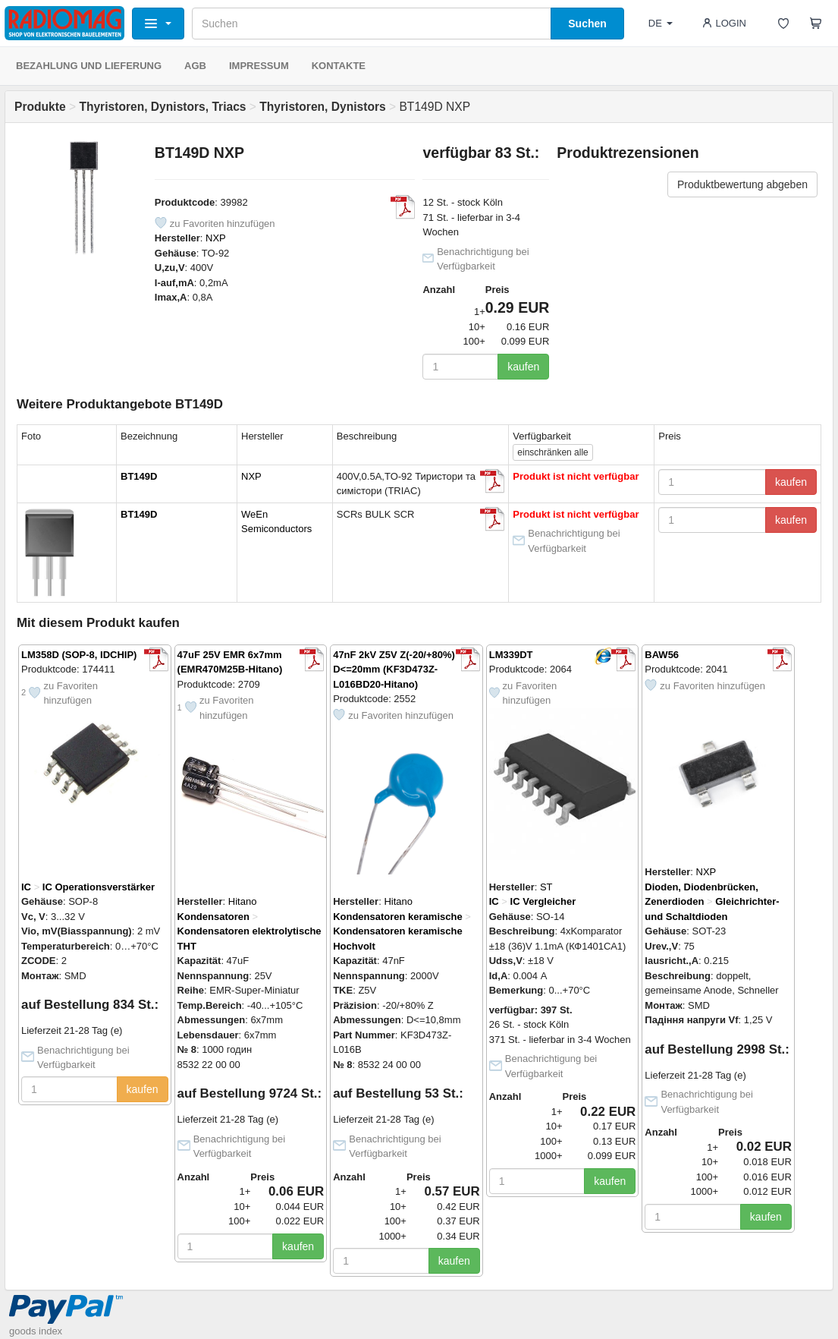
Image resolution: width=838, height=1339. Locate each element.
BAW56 (662, 654)
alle (552, 452)
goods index (35, 1331)
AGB (195, 65)
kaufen (523, 367)
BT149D (139, 476)
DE (660, 23)
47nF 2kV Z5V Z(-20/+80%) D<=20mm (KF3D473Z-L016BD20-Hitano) (394, 669)
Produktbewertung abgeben (742, 184)
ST (546, 887)
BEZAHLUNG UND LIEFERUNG (89, 65)
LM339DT (511, 654)
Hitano (242, 901)
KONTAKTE (339, 65)
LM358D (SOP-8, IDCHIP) (79, 654)
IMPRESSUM (259, 65)
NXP (216, 238)
